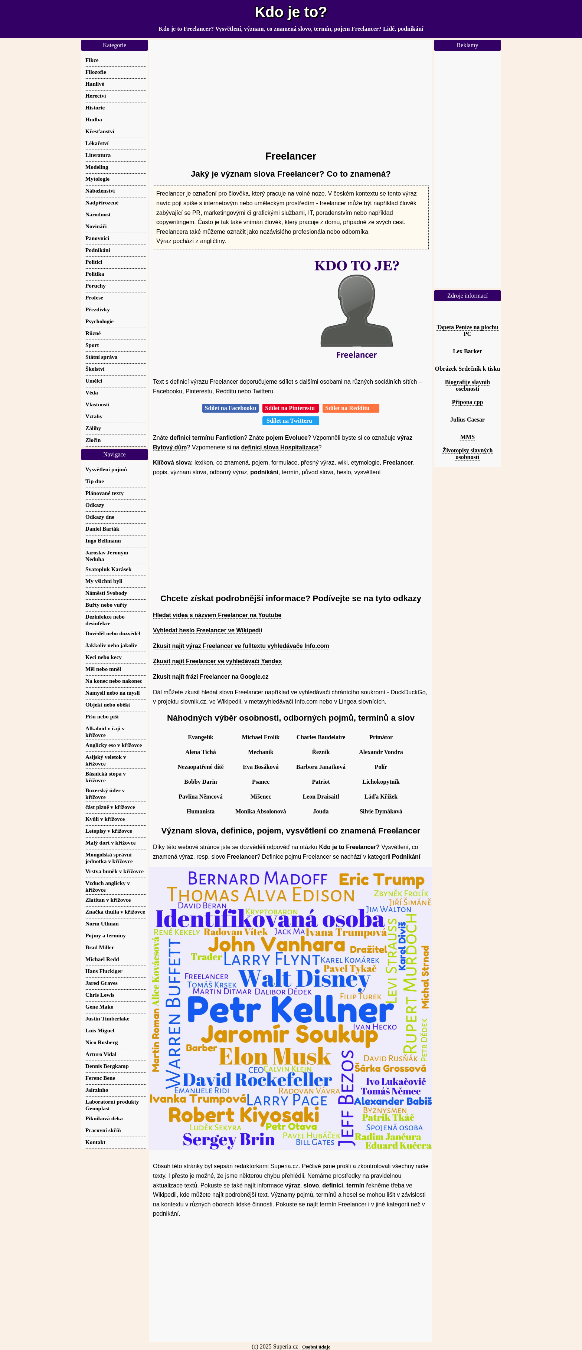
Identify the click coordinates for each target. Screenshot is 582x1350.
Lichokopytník (380, 782)
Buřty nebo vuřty (106, 605)
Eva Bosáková (260, 767)
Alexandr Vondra (381, 752)
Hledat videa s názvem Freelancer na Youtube (217, 615)
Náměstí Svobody (106, 593)
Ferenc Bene (100, 1078)
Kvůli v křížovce (105, 819)
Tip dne (94, 481)
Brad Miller (99, 947)
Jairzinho (96, 1090)
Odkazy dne (99, 517)
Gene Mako (99, 1006)
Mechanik (260, 752)
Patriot (321, 782)
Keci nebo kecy (103, 657)
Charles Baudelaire (321, 737)
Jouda (321, 811)
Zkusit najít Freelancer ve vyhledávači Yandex (217, 661)
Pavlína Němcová (201, 796)
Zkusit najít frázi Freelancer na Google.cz (210, 677)
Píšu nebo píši (101, 716)
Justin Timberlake (107, 1018)
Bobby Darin (200, 782)
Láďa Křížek (381, 796)
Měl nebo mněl (103, 669)
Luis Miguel (99, 1030)
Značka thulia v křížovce (115, 911)
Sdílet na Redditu (351, 408)
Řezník (321, 752)
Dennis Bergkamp (107, 1066)
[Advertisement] (290, 92)
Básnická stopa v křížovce (105, 776)
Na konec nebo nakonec (113, 681)
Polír (381, 767)
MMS (467, 437)
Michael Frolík (260, 737)
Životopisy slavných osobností (467, 453)
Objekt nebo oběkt (107, 704)
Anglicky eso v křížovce (113, 745)
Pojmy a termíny (105, 935)
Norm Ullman (102, 923)
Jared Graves (101, 983)
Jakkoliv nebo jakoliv (111, 645)
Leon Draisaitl (321, 796)
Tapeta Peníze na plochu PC (467, 330)
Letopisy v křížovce (108, 831)
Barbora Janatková (321, 767)
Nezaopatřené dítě (201, 767)
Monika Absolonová (260, 811)
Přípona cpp (467, 402)
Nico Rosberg (101, 1042)
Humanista (201, 811)
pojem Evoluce (287, 438)
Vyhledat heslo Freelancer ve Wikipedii (207, 630)
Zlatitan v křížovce (108, 900)
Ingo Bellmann (103, 540)
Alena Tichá (200, 752)
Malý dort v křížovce (110, 842)
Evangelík (200, 737)
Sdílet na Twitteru (291, 420)
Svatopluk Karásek (108, 569)
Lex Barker (467, 351)
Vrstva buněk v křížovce (114, 871)
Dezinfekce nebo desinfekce (105, 619)
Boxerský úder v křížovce (105, 793)
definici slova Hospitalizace (279, 447)
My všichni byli (103, 581)
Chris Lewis (99, 995)
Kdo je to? (291, 12)
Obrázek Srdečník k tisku (467, 369)
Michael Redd (102, 959)
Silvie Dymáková (381, 811)
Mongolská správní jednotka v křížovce (109, 857)
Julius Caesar (467, 419)
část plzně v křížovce (110, 807)
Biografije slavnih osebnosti (467, 385)
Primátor (381, 737)
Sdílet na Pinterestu (291, 408)
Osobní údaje (316, 1347)
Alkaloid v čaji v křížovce (105, 731)
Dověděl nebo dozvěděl (112, 633)
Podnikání (406, 856)
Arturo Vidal (101, 1054)
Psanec (260, 782)
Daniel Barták (102, 528)
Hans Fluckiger (103, 971)
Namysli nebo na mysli (112, 692)
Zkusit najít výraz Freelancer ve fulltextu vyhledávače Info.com (241, 646)
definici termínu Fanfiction (207, 438)
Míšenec (261, 796)
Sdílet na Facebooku (230, 408)
